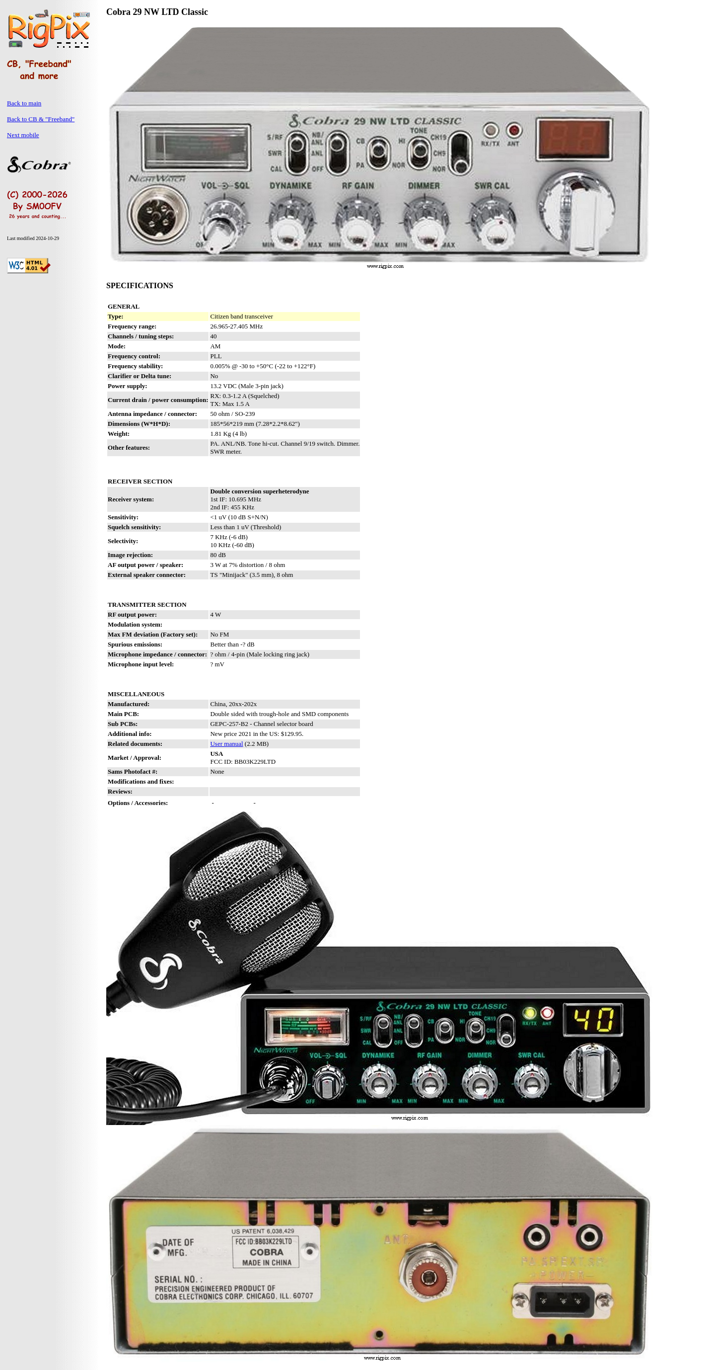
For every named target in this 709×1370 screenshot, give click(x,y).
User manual (226, 743)
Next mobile (23, 135)
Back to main (24, 103)
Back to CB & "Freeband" (40, 119)
